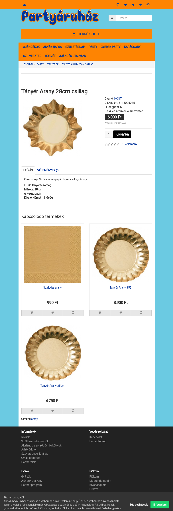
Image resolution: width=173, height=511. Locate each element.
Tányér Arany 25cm (52, 385)
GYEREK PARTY (110, 47)
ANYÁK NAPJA (52, 47)
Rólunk (25, 437)
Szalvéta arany (52, 287)
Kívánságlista (97, 485)
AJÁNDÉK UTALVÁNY (72, 56)
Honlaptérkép (97, 441)
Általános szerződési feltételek (41, 445)
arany (34, 419)
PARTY (93, 47)
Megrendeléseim (100, 480)
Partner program (31, 485)
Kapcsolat (95, 437)
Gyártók (26, 476)
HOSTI (118, 98)
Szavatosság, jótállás (34, 453)
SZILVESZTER (32, 56)
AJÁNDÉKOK (31, 47)
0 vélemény (130, 144)
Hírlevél (94, 489)
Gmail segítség (30, 458)
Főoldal (28, 64)
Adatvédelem (29, 449)
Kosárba (122, 134)
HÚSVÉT (50, 56)
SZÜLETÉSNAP (75, 47)
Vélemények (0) (48, 170)
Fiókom (94, 476)
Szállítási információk (35, 441)
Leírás (28, 170)
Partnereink (28, 462)
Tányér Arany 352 (120, 287)
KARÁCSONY (132, 47)
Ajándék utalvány (31, 480)
